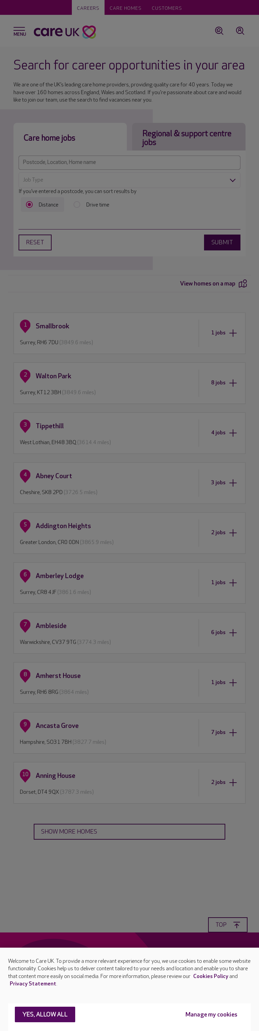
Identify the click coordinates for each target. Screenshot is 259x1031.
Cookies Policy (210, 976)
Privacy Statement (33, 984)
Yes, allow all (45, 1014)
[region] (129, 989)
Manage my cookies (211, 1014)
